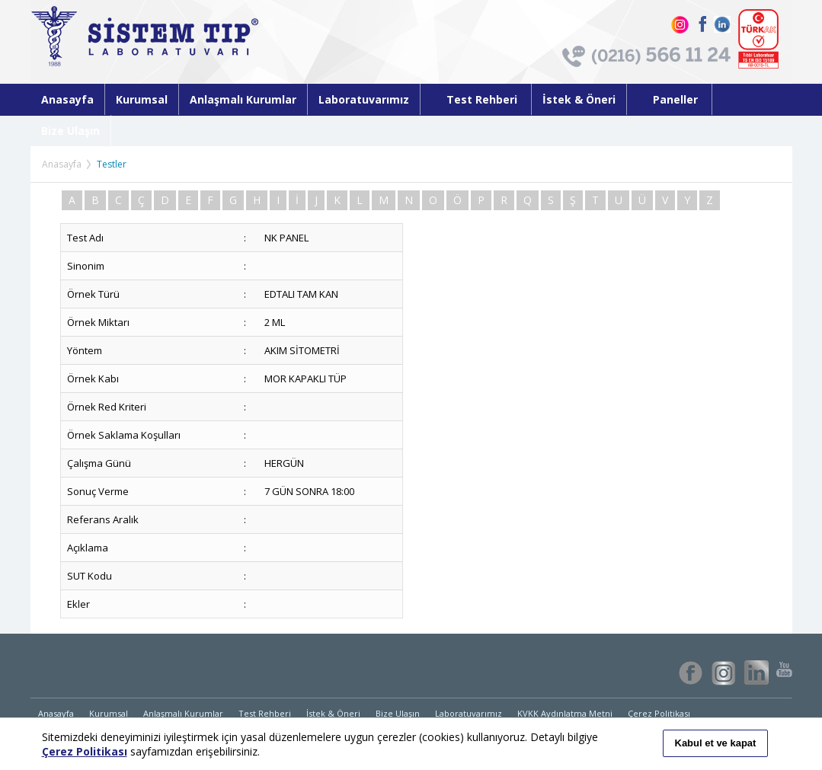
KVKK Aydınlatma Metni (565, 713)
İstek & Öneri (579, 99)
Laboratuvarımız (363, 99)
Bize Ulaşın (70, 130)
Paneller (669, 99)
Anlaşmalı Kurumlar (243, 99)
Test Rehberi (475, 99)
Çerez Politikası (659, 713)
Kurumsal (142, 99)
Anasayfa (67, 99)
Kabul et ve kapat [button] (715, 743)
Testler (111, 164)
